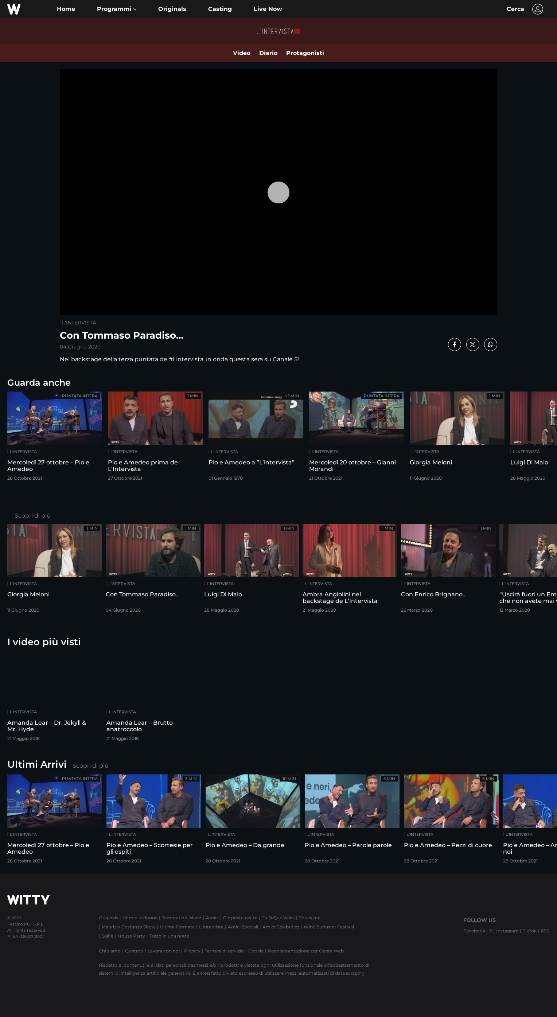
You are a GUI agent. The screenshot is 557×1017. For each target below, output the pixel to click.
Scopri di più (33, 515)
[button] (116, 9)
